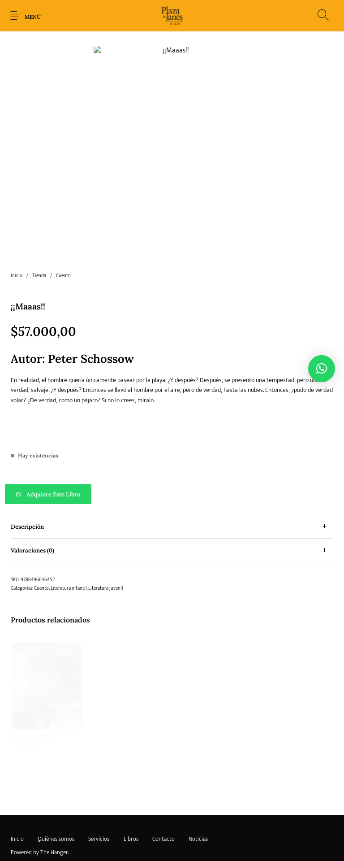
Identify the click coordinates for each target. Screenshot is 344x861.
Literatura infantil (68, 557)
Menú (33, 16)
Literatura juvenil (105, 557)
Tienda (39, 244)
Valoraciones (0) (32, 519)
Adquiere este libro (59, 463)
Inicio (16, 244)
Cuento (63, 244)
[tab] (172, 495)
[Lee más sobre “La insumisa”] (214, 742)
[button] (172, 463)
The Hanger (54, 821)
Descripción (27, 495)
